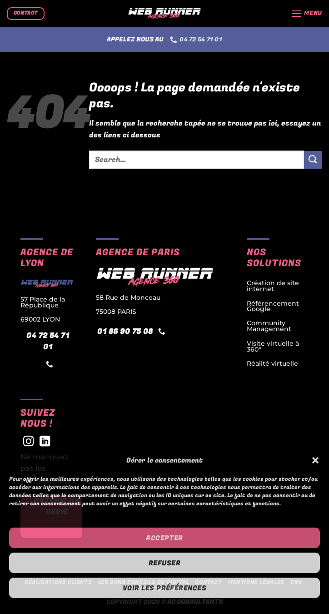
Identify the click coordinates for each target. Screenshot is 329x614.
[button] (315, 460)
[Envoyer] (313, 160)
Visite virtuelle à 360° (273, 346)
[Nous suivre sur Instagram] (28, 442)
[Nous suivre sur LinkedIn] (45, 442)
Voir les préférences (164, 588)
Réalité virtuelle (272, 363)
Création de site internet (273, 286)
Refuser (164, 563)
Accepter (164, 538)
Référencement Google (273, 306)
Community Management (269, 326)
